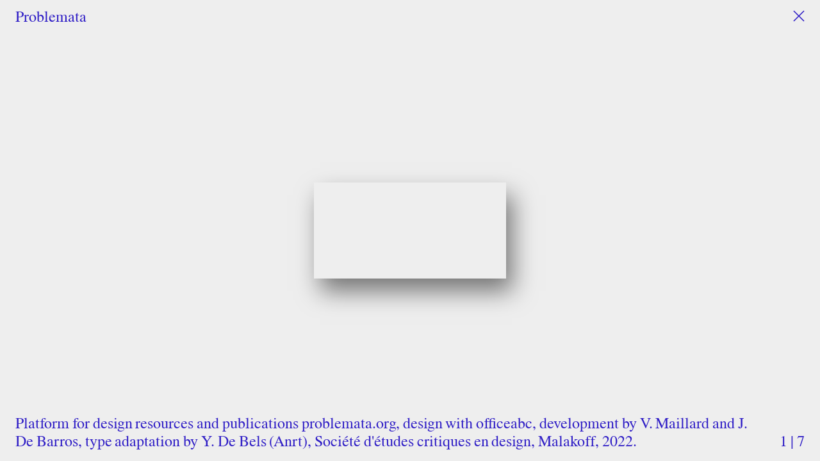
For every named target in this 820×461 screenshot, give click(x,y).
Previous (174, 210)
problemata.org (349, 422)
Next (646, 210)
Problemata (50, 16)
